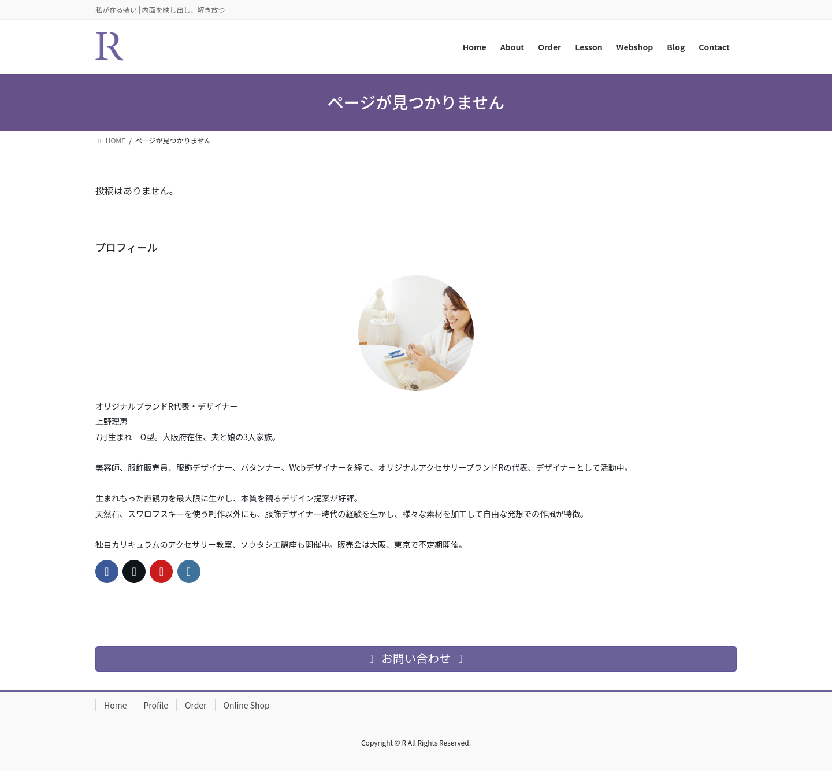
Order (196, 705)
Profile (155, 705)
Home (115, 705)
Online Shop (247, 705)
